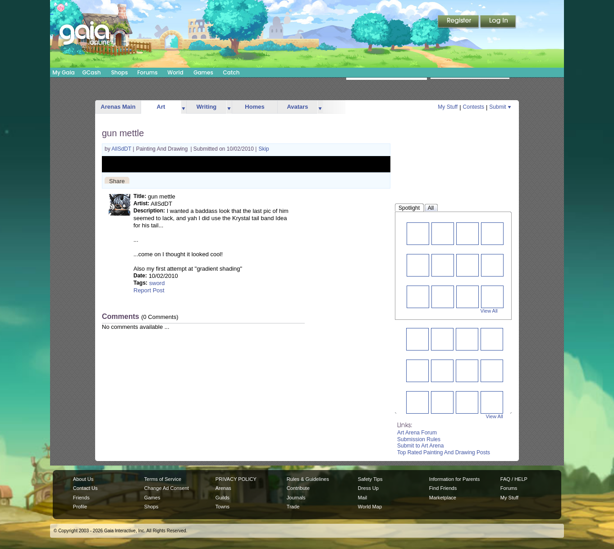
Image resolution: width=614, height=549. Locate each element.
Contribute (298, 488)
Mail (362, 497)
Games (203, 72)
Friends (81, 497)
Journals (296, 497)
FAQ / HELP (513, 479)
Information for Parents (454, 479)
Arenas (223, 488)
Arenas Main (118, 106)
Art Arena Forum (417, 432)
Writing (207, 106)
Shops (119, 72)
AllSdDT (122, 149)
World (175, 72)
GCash (91, 72)
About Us (83, 479)
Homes (254, 106)
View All (489, 311)
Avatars (297, 106)
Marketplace (442, 497)
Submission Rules (418, 439)
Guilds (222, 497)
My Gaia (63, 72)
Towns (222, 506)
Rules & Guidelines (308, 479)
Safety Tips (370, 479)
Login (498, 22)
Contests (473, 107)
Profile (80, 506)
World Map (370, 506)
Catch (231, 72)
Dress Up (368, 488)
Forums (147, 72)
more (183, 107)
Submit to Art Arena (420, 446)
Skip (263, 149)
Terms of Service (162, 479)
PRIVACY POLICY (236, 479)
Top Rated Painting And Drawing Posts (443, 452)
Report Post (149, 290)
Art (161, 106)
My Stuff (448, 107)
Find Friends (443, 488)
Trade (293, 506)
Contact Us (85, 488)
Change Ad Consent (166, 488)
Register (459, 22)
